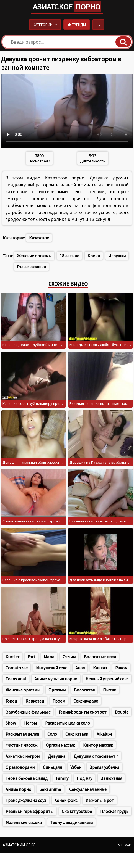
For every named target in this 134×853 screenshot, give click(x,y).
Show (11, 723)
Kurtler (12, 656)
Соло (52, 734)
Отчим (69, 656)
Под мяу (84, 778)
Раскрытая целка (22, 734)
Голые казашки (31, 267)
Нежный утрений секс (107, 679)
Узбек (75, 767)
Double (121, 712)
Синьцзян (52, 767)
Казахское (39, 238)
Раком (121, 667)
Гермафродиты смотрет (83, 712)
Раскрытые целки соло (67, 723)
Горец (11, 701)
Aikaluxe (104, 734)
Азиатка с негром (23, 756)
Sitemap (124, 845)
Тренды (77, 24)
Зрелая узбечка (104, 767)
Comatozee (17, 667)
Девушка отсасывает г (96, 756)
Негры (30, 723)
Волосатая (84, 690)
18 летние (69, 255)
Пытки (109, 690)
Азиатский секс (19, 844)
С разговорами (20, 767)
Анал (80, 667)
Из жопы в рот (100, 800)
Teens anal (16, 679)
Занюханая (111, 778)
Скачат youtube (77, 811)
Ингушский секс (51, 667)
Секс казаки (76, 734)
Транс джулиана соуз (26, 800)
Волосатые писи (100, 656)
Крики (93, 255)
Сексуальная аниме (88, 789)
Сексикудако (85, 701)
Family (62, 778)
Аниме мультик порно (55, 679)
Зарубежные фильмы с (28, 712)
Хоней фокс (66, 800)
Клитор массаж (98, 745)
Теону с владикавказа (71, 822)
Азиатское (67, 6)
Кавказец (34, 701)
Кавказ (100, 667)
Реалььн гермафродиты (29, 811)
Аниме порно (18, 789)
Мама (49, 656)
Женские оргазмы (34, 255)
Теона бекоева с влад (27, 778)
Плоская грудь (114, 811)
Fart (31, 656)
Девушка (56, 756)
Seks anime (50, 789)
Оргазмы (57, 690)
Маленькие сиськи (24, 822)
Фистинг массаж (21, 745)
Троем (59, 701)
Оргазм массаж (60, 745)
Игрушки (117, 255)
